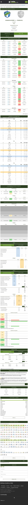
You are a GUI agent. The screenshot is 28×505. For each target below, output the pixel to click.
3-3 (19, 111)
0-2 (19, 71)
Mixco (24, 111)
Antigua (24, 66)
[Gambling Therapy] (7, 502)
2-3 (19, 64)
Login (26, 1)
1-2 (19, 61)
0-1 (19, 97)
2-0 (19, 99)
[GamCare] (6, 502)
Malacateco (9, 126)
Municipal (14, 68)
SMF (9, 489)
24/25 (9, 61)
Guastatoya (14, 61)
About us (2, 500)
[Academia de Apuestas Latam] (10, 498)
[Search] (26, 384)
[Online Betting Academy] (7, 498)
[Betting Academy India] (1, 498)
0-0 (19, 50)
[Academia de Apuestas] (9, 498)
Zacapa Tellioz (15, 92)
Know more (23, 5)
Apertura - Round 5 (14, 30)
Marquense (9, 137)
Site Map (1, 489)
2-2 (19, 45)
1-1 (19, 47)
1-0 (19, 52)
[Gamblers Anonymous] (9, 502)
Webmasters (9, 490)
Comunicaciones (10, 20)
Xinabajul (20, 20)
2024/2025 (14, 28)
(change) (8, 462)
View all (13, 417)
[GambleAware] (3, 502)
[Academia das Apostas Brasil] (5, 498)
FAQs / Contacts (12, 491)
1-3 (19, 75)
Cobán (15, 64)
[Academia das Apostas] (3, 498)
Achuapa (24, 75)
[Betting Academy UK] (12, 498)
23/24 (9, 43)
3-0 (19, 43)
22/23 (9, 50)
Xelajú (15, 109)
